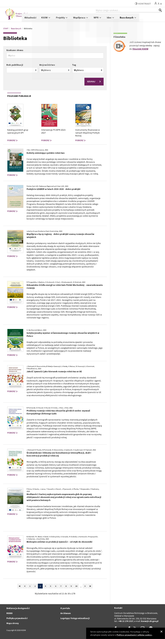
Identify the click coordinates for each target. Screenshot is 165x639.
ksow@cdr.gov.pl (149, 621)
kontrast (142, 3)
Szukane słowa (14, 50)
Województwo (47, 64)
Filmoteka (119, 36)
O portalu (65, 608)
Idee (133, 18)
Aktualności (53, 18)
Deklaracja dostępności (18, 608)
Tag (74, 64)
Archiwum (65, 613)
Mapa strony (12, 623)
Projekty (85, 18)
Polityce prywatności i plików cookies (134, 635)
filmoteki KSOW (140, 48)
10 (76, 586)
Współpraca (103, 18)
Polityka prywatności (17, 618)
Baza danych (150, 18)
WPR (120, 18)
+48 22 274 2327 (125, 621)
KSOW (68, 18)
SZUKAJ (94, 81)
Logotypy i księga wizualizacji (75, 618)
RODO (9, 613)
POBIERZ (12, 140)
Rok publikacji (14, 64)
